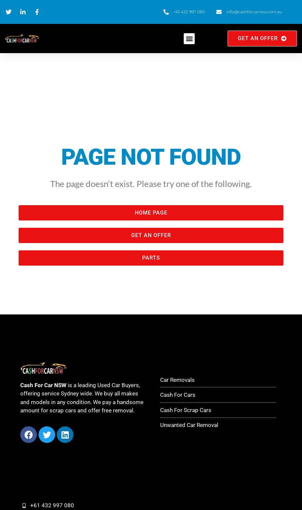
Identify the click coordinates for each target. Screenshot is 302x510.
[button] (189, 38)
